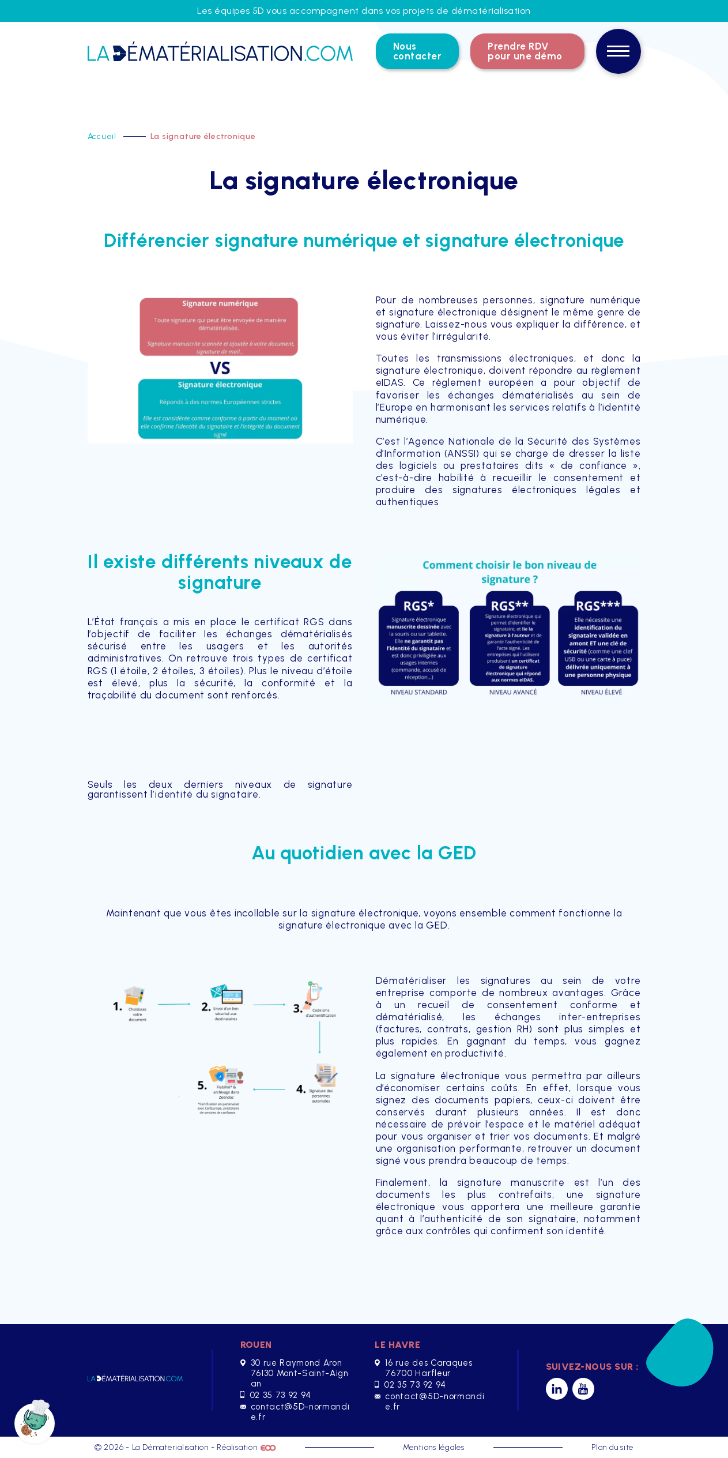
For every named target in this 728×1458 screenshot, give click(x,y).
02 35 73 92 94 (275, 1395)
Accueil (103, 136)
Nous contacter (417, 51)
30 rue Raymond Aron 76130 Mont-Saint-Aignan (294, 1373)
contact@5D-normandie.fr (295, 1411)
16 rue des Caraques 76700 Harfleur (423, 1368)
